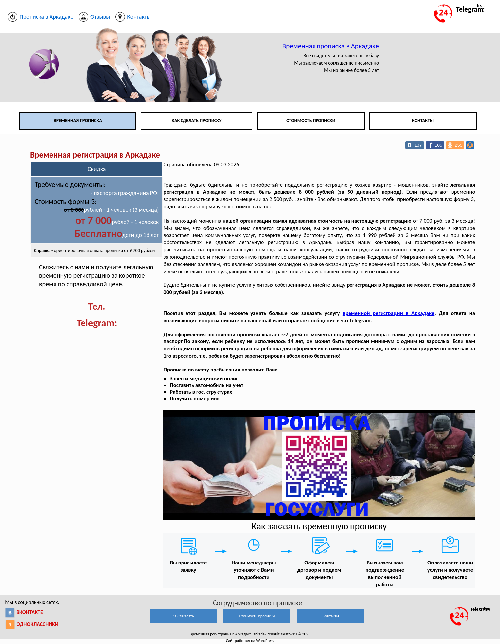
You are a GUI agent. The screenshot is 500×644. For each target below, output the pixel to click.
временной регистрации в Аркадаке (388, 313)
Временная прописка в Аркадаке (331, 46)
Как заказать (183, 615)
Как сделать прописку (197, 120)
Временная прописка (78, 120)
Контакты (423, 120)
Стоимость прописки (310, 120)
